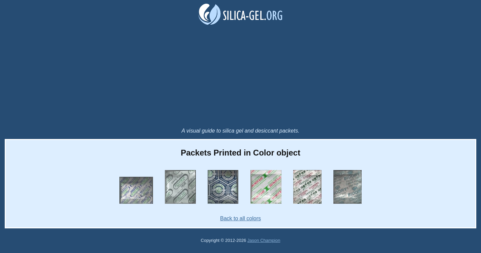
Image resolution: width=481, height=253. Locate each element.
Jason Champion (263, 240)
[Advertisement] (240, 77)
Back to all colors (240, 218)
